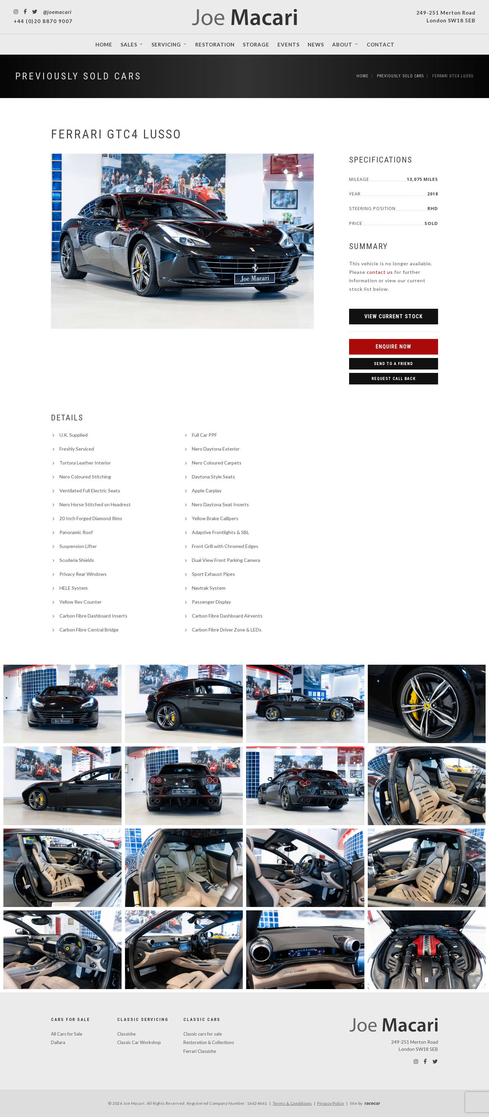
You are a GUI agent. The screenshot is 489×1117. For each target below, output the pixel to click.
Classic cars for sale (202, 1034)
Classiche (126, 1034)
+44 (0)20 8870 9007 (43, 21)
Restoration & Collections (208, 1042)
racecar (372, 1103)
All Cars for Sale (66, 1034)
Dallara (58, 1042)
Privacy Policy (330, 1103)
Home (362, 76)
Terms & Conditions (292, 1103)
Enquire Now (393, 346)
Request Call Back (394, 378)
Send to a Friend (393, 363)
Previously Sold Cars (78, 76)
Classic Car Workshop (139, 1042)
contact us (380, 272)
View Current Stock (393, 316)
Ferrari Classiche (199, 1051)
